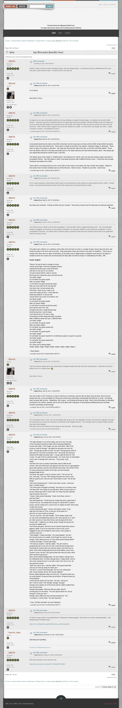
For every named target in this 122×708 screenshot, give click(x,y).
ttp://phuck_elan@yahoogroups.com (40, 647)
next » (115, 45)
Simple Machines (28, 704)
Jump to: (97, 687)
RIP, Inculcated (38, 61)
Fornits (61, 16)
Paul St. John (14, 633)
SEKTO (65, 40)
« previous (109, 45)
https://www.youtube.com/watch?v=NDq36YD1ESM (47, 664)
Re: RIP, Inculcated (40, 83)
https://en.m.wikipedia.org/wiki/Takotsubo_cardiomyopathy (49, 624)
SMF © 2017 (18, 704)
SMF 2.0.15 (9, 704)
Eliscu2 (12, 83)
